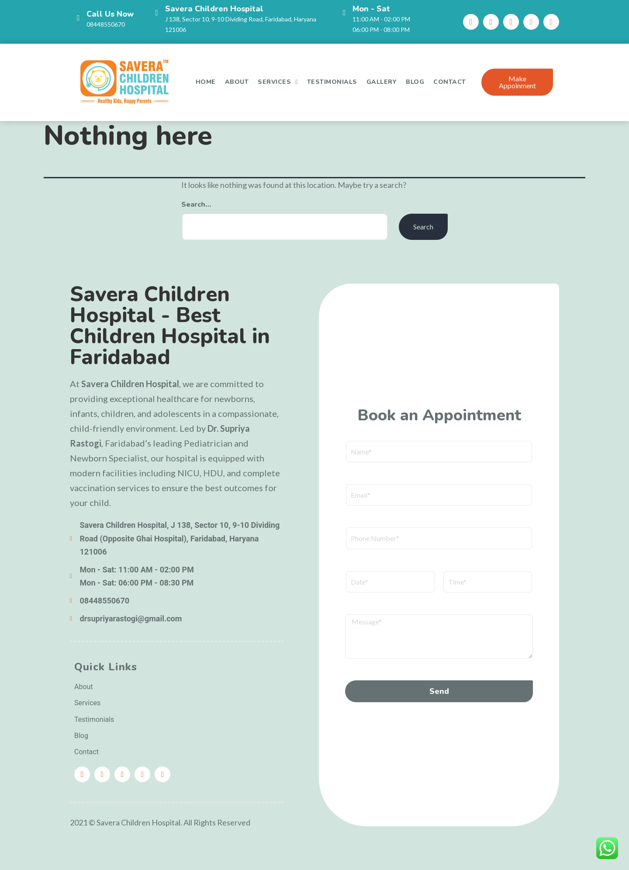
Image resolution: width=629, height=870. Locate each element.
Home (206, 82)
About (237, 82)
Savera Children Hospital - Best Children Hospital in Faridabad (170, 325)
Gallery (381, 82)
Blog (415, 82)
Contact (449, 82)
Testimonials (332, 82)
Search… (196, 204)
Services (278, 82)
